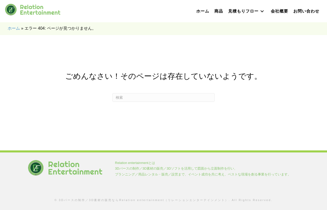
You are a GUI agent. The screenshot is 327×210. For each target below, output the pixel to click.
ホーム (14, 28)
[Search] (163, 97)
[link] (203, 11)
